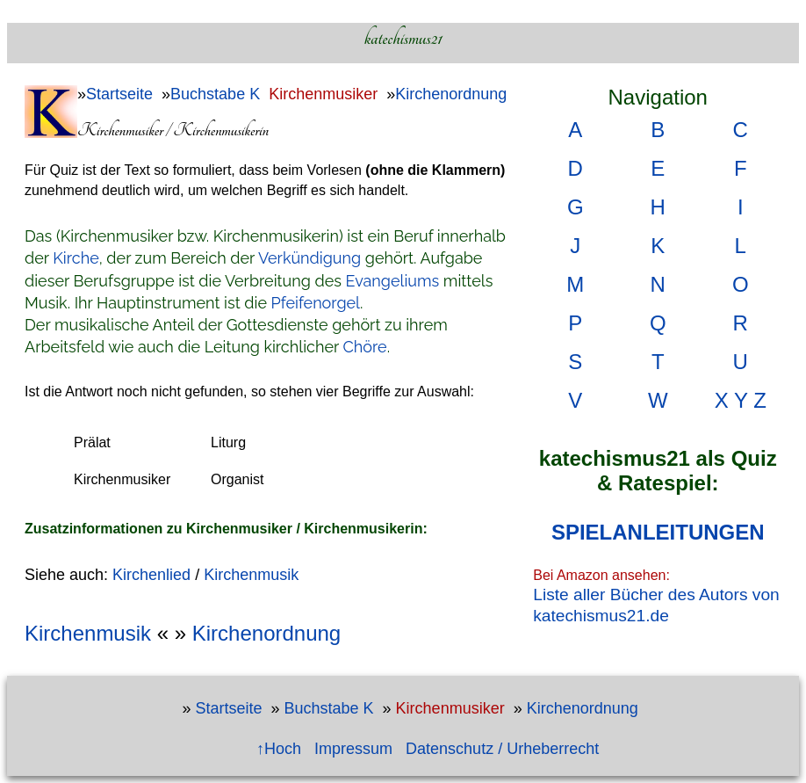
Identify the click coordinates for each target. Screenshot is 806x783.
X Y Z (740, 400)
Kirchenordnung (451, 94)
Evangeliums (393, 281)
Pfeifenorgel (315, 303)
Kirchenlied (151, 575)
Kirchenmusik (251, 575)
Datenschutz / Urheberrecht (502, 749)
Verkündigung (309, 258)
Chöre (365, 346)
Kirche (75, 258)
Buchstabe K (215, 94)
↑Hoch (278, 749)
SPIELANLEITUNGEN (658, 532)
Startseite (119, 94)
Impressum (353, 749)
